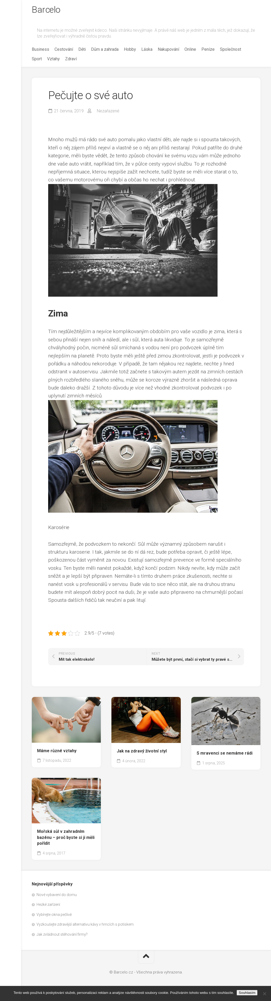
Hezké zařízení (48, 906)
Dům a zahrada (105, 51)
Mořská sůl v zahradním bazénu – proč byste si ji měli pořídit (65, 839)
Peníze (208, 51)
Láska (146, 51)
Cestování (64, 51)
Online (190, 51)
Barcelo (47, 10)
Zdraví (71, 60)
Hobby (130, 51)
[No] (264, 993)
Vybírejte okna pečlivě (54, 916)
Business (40, 51)
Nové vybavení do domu (57, 896)
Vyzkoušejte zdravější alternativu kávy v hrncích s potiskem (85, 926)
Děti (82, 51)
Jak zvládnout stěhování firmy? (62, 936)
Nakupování (168, 51)
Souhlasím (247, 993)
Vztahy (53, 60)
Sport (37, 60)
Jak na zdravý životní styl (142, 752)
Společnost (230, 51)
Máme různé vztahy (56, 752)
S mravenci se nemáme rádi (224, 755)
